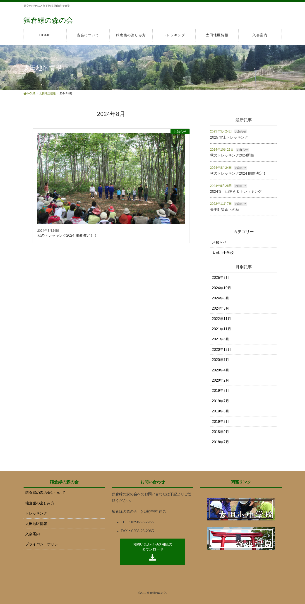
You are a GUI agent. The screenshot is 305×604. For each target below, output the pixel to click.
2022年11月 (221, 318)
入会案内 (32, 534)
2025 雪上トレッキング (229, 137)
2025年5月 (220, 277)
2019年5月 (220, 411)
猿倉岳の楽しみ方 (39, 503)
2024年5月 (220, 308)
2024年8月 (220, 298)
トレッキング (36, 513)
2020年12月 (221, 349)
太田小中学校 (223, 253)
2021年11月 (221, 329)
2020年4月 (220, 370)
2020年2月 (220, 380)
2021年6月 (220, 339)
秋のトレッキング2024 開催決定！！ (240, 173)
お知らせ (240, 131)
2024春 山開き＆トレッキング (236, 191)
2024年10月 (221, 288)
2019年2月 (220, 421)
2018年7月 (220, 442)
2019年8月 (220, 390)
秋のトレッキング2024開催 (232, 155)
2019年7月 (220, 401)
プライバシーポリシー (43, 544)
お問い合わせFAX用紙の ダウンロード (152, 551)
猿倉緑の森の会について (45, 493)
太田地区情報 (36, 523)
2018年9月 (220, 432)
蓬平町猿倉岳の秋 (224, 209)
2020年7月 (220, 360)
